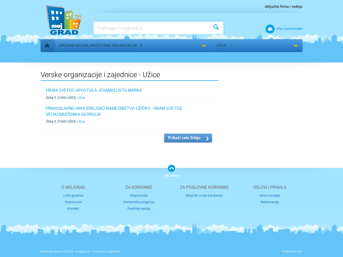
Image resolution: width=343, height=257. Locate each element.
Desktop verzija (139, 208)
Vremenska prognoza (138, 202)
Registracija (139, 195)
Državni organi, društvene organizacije (98, 45)
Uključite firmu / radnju (283, 6)
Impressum (73, 202)
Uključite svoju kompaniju (204, 195)
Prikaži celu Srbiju (184, 137)
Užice (221, 45)
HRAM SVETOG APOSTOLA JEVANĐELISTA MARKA (94, 90)
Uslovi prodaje (269, 195)
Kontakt (73, 208)
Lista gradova (73, 195)
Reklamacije (270, 202)
